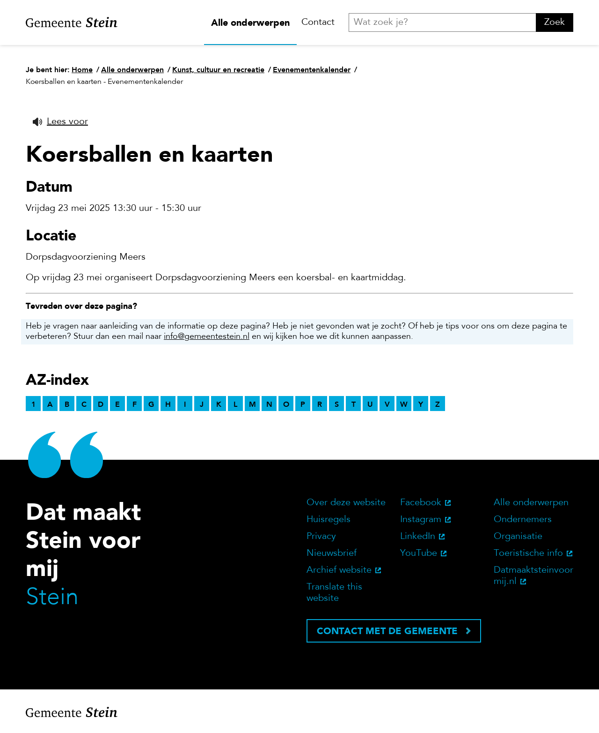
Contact (318, 22)
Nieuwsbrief (332, 553)
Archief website (339, 570)
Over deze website (346, 503)
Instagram (420, 519)
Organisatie (518, 536)
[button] (60, 121)
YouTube (418, 553)
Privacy (321, 536)
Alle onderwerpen (250, 22)
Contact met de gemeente (387, 630)
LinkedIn (417, 536)
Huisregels (329, 519)
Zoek (554, 22)
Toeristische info (528, 553)
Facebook (420, 503)
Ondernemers (523, 519)
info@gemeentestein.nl (206, 337)
